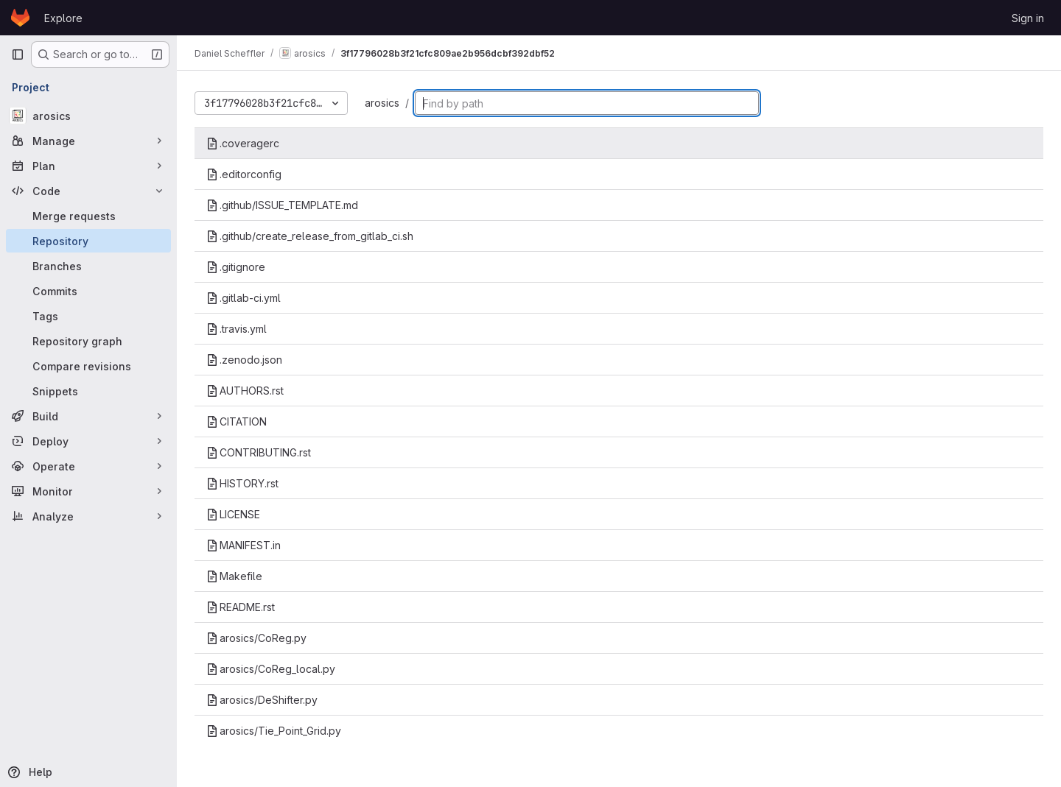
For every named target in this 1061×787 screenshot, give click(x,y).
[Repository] (88, 241)
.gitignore (235, 267)
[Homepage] (20, 17)
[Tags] (88, 316)
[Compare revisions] (88, 366)
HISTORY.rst (242, 483)
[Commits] (88, 291)
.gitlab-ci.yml (243, 298)
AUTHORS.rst (245, 390)
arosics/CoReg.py (256, 638)
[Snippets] (88, 391)
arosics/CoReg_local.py (270, 669)
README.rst (240, 607)
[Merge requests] (88, 215)
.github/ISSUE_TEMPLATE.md (282, 205)
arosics (382, 102)
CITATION (236, 421)
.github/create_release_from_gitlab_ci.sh (309, 236)
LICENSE (233, 514)
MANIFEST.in (243, 545)
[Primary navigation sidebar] (17, 54)
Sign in (1028, 18)
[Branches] (88, 266)
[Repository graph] (88, 341)
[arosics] (88, 115)
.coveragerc (242, 143)
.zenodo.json (244, 359)
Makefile (234, 576)
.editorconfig (243, 174)
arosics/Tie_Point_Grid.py (273, 730)
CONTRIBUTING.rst (258, 452)
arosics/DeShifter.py (262, 700)
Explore (63, 18)
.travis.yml (236, 328)
